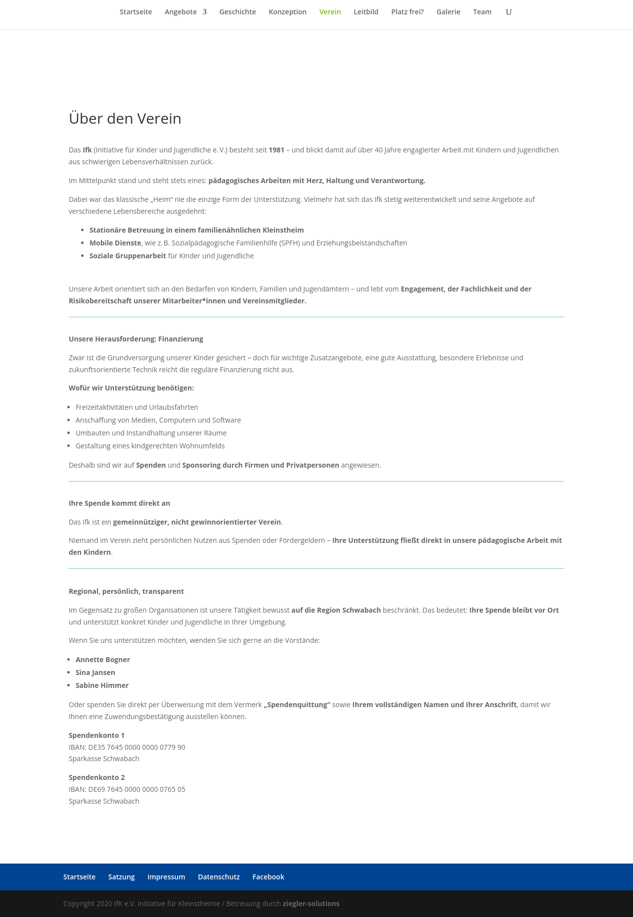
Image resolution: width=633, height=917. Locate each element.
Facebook (268, 876)
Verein (330, 12)
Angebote (181, 12)
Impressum (166, 876)
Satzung (121, 876)
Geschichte (238, 12)
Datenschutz (219, 876)
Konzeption (288, 12)
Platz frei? (407, 12)
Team (482, 12)
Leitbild (366, 12)
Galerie (448, 12)
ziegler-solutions (311, 903)
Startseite (136, 12)
